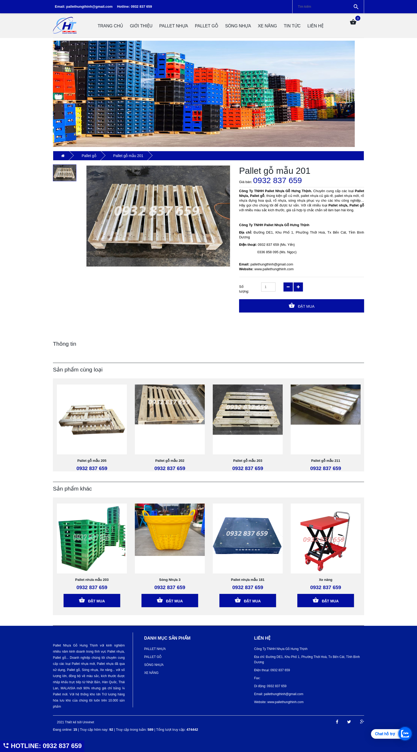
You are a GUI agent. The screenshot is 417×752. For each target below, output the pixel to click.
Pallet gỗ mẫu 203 (247, 461)
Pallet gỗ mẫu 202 (170, 461)
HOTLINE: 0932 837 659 (42, 745)
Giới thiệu (141, 26)
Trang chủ (110, 26)
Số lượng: (244, 289)
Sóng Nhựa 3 (170, 580)
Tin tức (292, 26)
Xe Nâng (267, 26)
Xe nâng (325, 580)
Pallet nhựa (173, 26)
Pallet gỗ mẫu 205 (92, 461)
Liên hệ (315, 26)
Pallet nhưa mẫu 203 (92, 580)
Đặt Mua (301, 305)
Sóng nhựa (238, 26)
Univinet (88, 722)
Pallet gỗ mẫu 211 (325, 461)
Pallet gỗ (206, 26)
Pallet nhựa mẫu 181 (248, 580)
